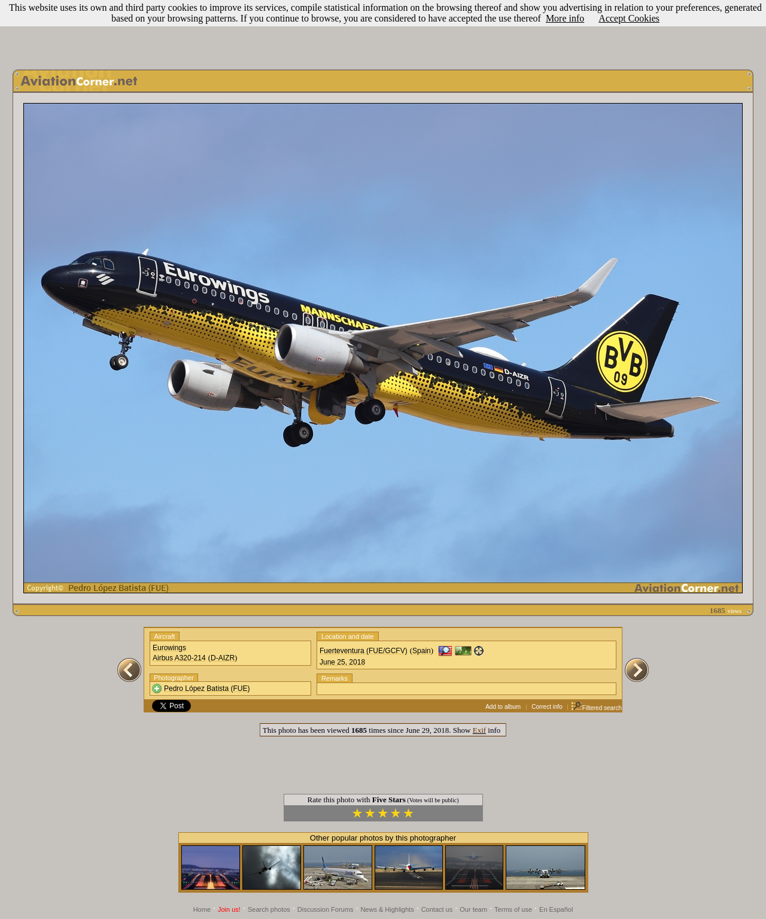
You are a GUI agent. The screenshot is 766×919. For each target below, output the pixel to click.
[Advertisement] (383, 32)
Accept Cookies (628, 18)
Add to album (503, 706)
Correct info (547, 706)
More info (565, 18)
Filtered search (596, 708)
